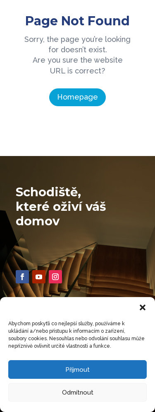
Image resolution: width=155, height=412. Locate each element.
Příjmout (77, 369)
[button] (142, 307)
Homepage (77, 97)
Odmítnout (77, 392)
